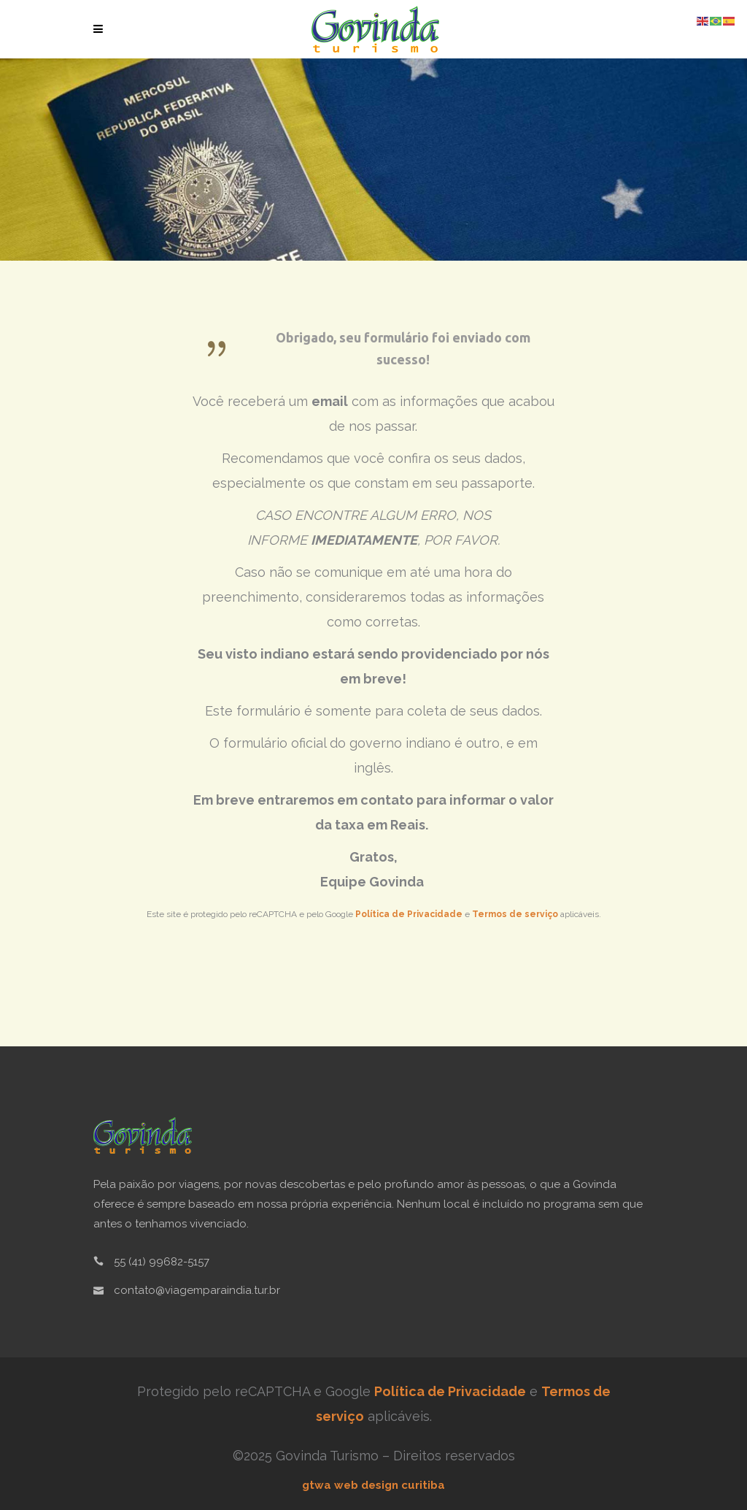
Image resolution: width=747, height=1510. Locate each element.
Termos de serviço (515, 914)
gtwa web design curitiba (373, 1485)
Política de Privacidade (408, 914)
